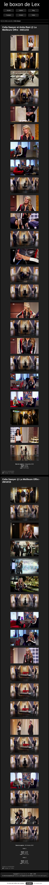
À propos (8, 15)
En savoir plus (38, 883)
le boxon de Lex (22, 4)
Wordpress (17, 875)
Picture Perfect (37, 875)
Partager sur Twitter (9, 472)
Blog (33, 10)
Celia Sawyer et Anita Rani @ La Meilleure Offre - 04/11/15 (19, 28)
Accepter (29, 883)
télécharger (26, 468)
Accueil (9, 10)
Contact (21, 15)
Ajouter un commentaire (8, 471)
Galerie (21, 10)
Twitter (33, 15)
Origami (44, 875)
